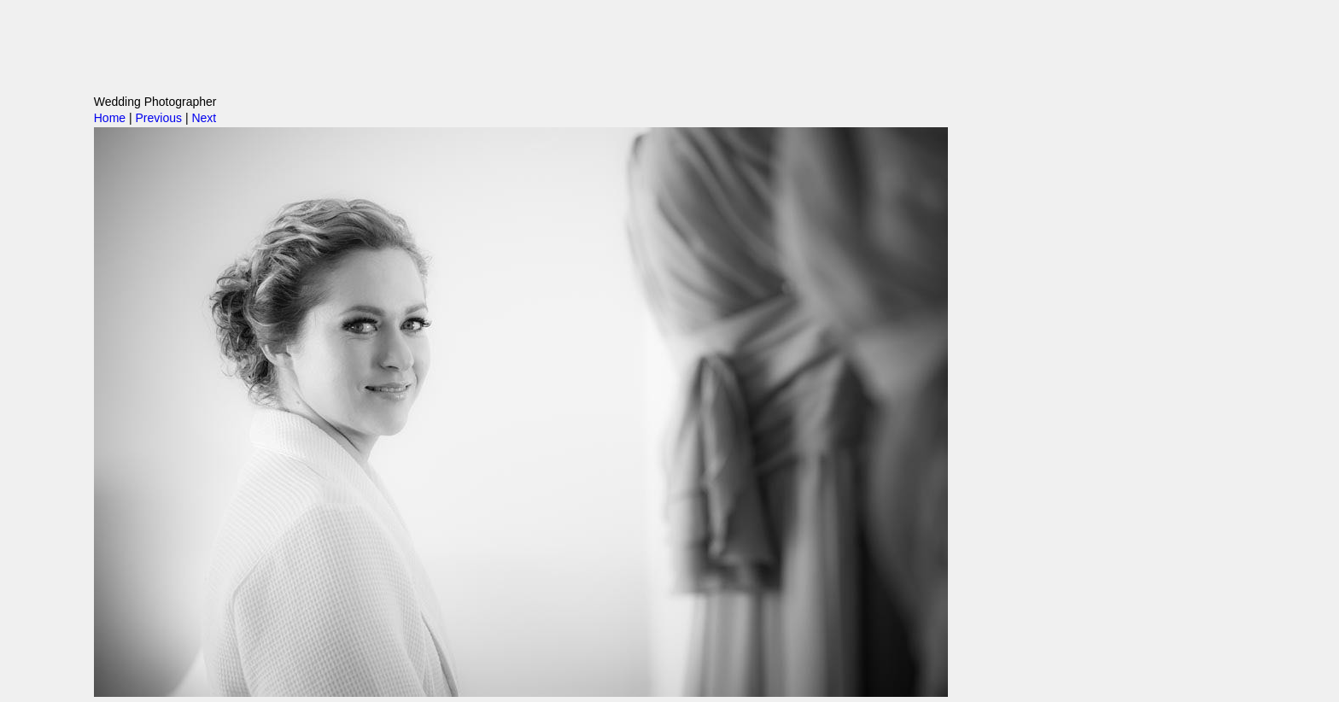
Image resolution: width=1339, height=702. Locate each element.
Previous (159, 118)
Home (110, 118)
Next (203, 118)
